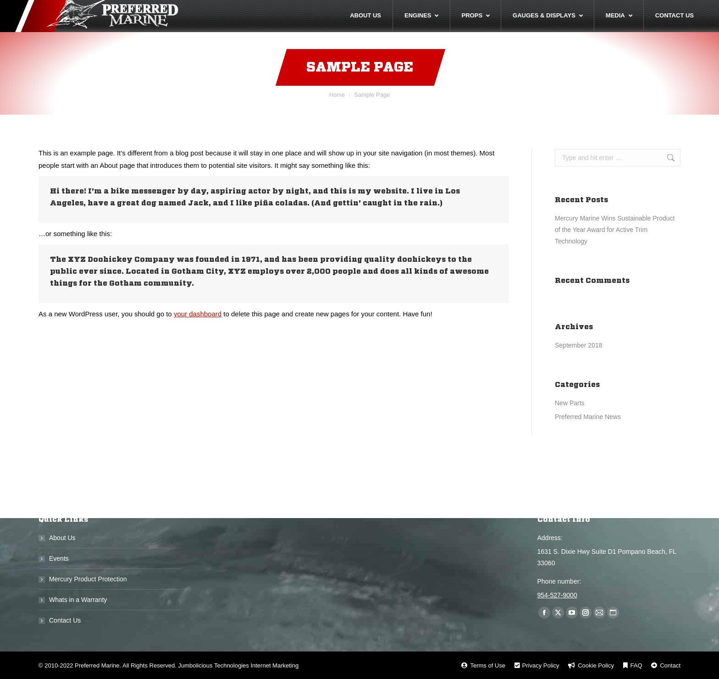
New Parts (570, 420)
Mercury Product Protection (88, 579)
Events (59, 558)
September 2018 (579, 362)
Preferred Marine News (588, 434)
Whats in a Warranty (78, 599)
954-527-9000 (557, 595)
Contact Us (65, 620)
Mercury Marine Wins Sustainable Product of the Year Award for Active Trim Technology (615, 247)
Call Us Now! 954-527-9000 (628, 8)
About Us (62, 537)
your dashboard (197, 331)
